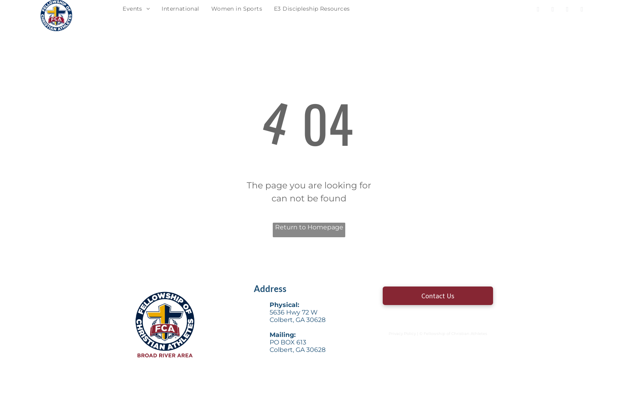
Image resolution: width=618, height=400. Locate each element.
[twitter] (553, 10)
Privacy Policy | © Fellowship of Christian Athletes (438, 333)
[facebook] (538, 10)
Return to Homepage (309, 227)
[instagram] (567, 10)
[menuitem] (136, 9)
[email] (582, 10)
